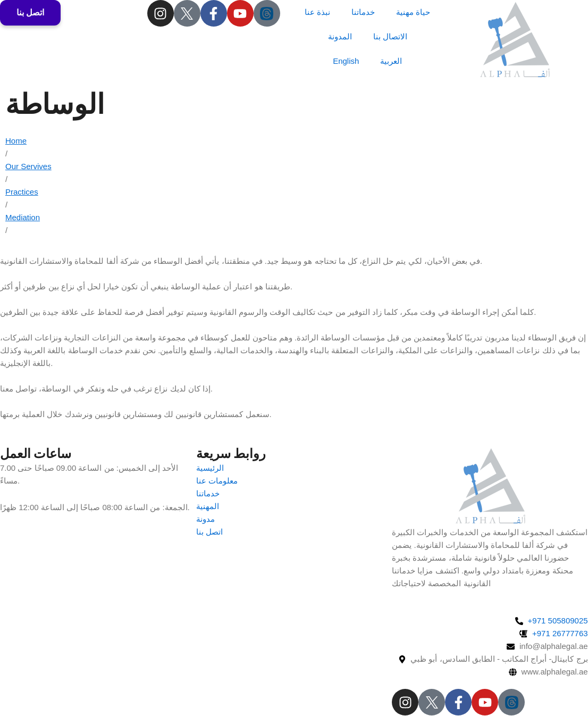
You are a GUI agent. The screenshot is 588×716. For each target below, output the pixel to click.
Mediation (22, 217)
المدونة (340, 36)
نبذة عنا (317, 11)
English (346, 60)
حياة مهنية (413, 11)
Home (16, 140)
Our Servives (28, 166)
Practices (21, 191)
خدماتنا (363, 11)
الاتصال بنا (390, 36)
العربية (391, 60)
